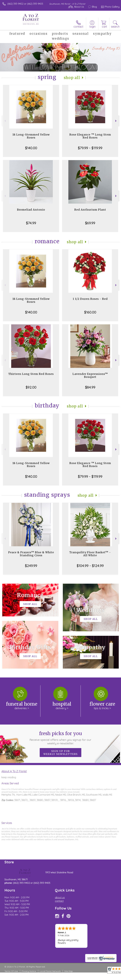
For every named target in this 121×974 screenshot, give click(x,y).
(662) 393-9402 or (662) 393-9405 (25, 3)
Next (116, 120)
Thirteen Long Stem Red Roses (31, 374)
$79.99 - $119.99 (90, 148)
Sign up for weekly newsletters (60, 753)
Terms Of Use (11, 971)
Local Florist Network (50, 971)
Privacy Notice (29, 971)
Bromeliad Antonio (31, 209)
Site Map (68, 971)
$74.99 (31, 223)
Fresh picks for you (60, 737)
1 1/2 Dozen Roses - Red (90, 299)
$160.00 (90, 312)
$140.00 (31, 148)
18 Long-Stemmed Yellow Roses (31, 136)
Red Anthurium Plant (90, 209)
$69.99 (90, 223)
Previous (4, 120)
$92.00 (31, 387)
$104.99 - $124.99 (90, 565)
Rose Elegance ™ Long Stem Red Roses (90, 136)
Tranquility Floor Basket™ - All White (90, 554)
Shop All (72, 77)
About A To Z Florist (14, 771)
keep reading (8, 777)
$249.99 (31, 565)
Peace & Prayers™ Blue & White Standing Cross (31, 554)
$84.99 (90, 387)
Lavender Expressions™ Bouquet (90, 375)
